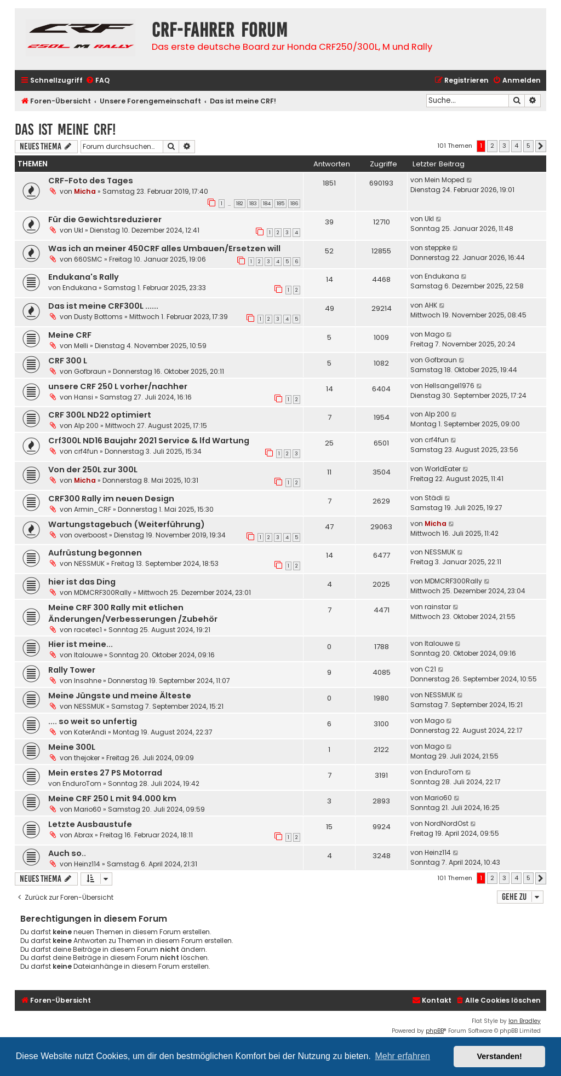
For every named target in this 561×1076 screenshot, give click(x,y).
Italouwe (88, 655)
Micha (85, 191)
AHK (431, 305)
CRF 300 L (67, 360)
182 (239, 203)
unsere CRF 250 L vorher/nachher (117, 386)
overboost (90, 535)
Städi (434, 497)
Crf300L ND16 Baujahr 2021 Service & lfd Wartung (148, 440)
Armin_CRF (92, 509)
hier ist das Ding (82, 581)
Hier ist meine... (80, 644)
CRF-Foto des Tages (90, 180)
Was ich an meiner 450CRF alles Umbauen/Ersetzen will (164, 248)
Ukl (78, 230)
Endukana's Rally (83, 276)
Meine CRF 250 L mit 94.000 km (112, 798)
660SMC (88, 259)
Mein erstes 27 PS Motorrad (105, 772)
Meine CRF (69, 334)
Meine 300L (71, 747)
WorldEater (443, 468)
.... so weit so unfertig (92, 721)
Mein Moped (445, 179)
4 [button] (516, 145)
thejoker (87, 757)
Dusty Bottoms (98, 316)
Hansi (83, 397)
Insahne (87, 680)
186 (294, 203)
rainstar (438, 606)
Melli (81, 345)
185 (280, 203)
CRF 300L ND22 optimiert (99, 414)
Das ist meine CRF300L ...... (103, 305)
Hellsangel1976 (449, 385)
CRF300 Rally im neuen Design (111, 498)
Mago (434, 334)
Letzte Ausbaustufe (90, 824)
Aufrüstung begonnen (95, 552)
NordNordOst (446, 823)
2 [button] (492, 145)
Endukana (79, 287)
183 (253, 203)
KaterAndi (90, 732)
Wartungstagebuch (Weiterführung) (126, 524)
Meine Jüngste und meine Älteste (119, 695)
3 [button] (504, 145)
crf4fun (86, 451)
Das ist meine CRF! (65, 129)
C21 (430, 669)
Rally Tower (71, 669)
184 (267, 203)
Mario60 (87, 809)
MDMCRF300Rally (102, 592)
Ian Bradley (524, 1021)
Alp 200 (86, 425)
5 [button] (528, 145)
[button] (540, 146)
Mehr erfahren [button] (402, 1056)
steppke (437, 247)
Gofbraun (90, 371)
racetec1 (88, 629)
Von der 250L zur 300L (93, 469)
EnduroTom (81, 783)
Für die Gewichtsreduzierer (105, 219)
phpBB (435, 1031)
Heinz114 (87, 864)
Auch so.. (67, 853)
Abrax (83, 835)
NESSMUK (89, 563)
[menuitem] (97, 80)
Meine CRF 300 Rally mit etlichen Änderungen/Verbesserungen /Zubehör (132, 613)
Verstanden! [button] (499, 1056)
